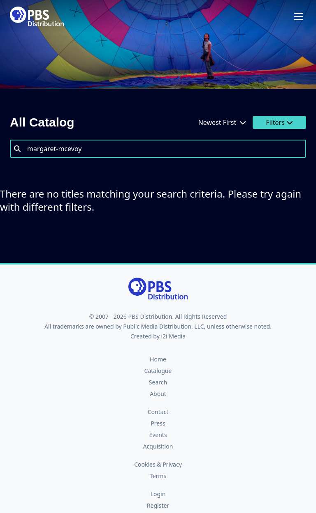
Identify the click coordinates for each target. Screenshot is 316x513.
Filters (279, 122)
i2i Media (173, 336)
